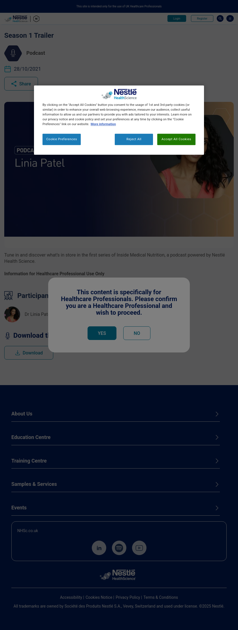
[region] (119, 120)
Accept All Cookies (176, 139)
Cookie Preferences (61, 139)
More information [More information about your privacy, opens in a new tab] (103, 124)
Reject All (133, 139)
